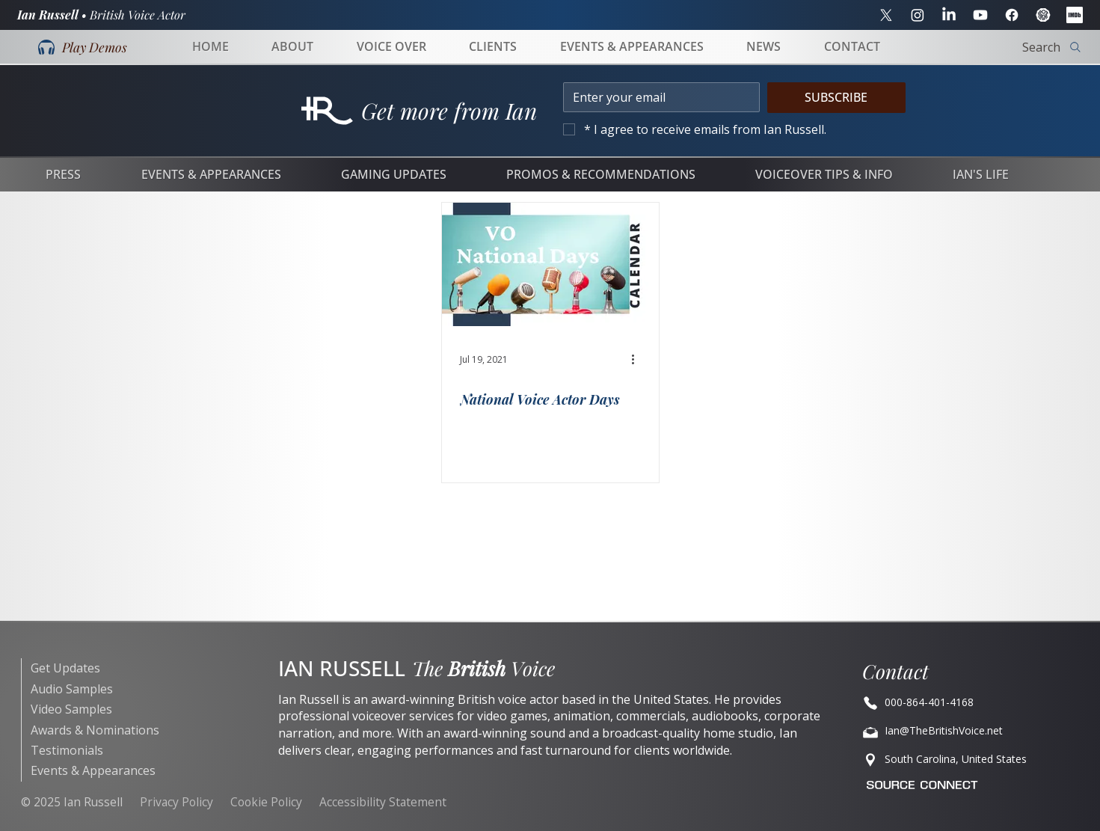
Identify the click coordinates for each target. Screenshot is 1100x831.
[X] (886, 15)
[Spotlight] (1043, 15)
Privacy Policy (176, 802)
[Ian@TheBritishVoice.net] (964, 731)
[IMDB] (1074, 15)
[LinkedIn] (949, 15)
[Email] (657, 97)
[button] (82, 47)
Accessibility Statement (382, 802)
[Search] (1005, 47)
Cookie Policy (266, 802)
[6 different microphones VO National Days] (550, 264)
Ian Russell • (101, 14)
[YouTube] (980, 15)
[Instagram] (917, 15)
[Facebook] (1012, 15)
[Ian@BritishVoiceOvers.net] (964, 703)
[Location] (964, 760)
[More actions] (639, 360)
